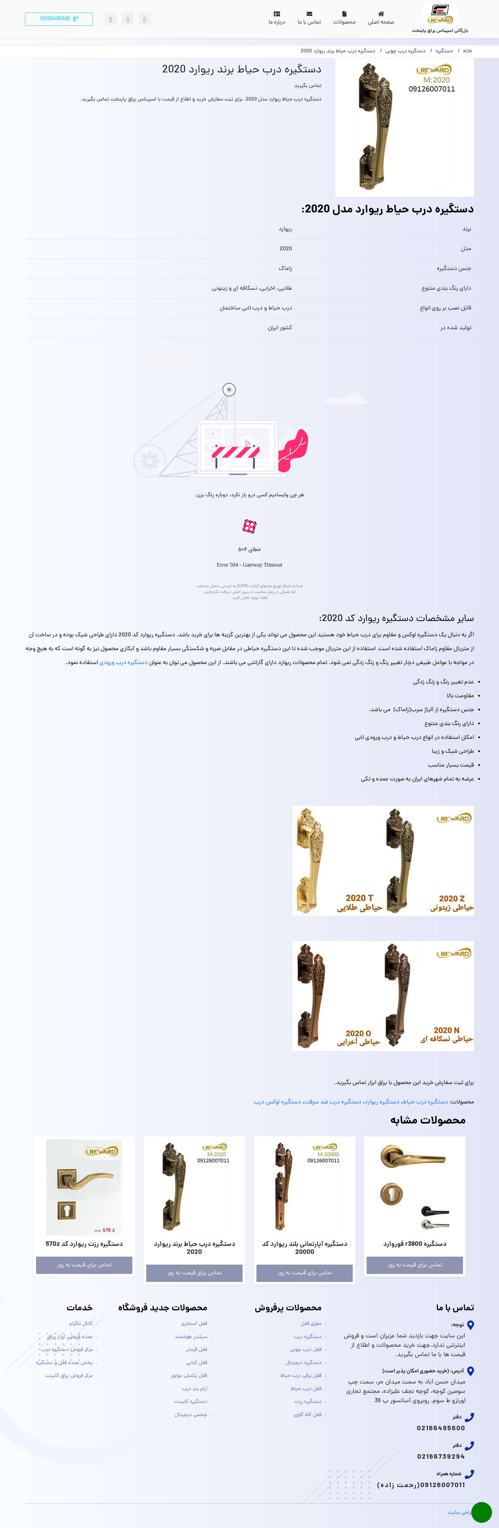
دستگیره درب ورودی (123, 662)
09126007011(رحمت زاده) (421, 1485)
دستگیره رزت (308, 1402)
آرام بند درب (194, 1389)
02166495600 (441, 1428)
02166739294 (441, 1457)
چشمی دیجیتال (191, 1415)
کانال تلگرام (81, 1324)
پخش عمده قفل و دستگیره (64, 1363)
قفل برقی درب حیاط (301, 1376)
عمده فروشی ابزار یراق (70, 1337)
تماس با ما (309, 19)
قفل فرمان (196, 1350)
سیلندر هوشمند (191, 1337)
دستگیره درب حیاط (425, 1102)
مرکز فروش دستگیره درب (67, 1350)
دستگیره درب (308, 1337)
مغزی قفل (311, 1324)
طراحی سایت (461, 1513)
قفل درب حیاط (306, 1389)
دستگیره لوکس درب (277, 1102)
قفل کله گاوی (308, 1415)
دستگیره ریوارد (382, 1102)
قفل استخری (194, 1324)
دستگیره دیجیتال (304, 1363)
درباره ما (277, 19)
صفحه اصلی (381, 19)
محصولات (344, 19)
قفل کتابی (196, 1363)
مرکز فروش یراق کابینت (69, 1376)
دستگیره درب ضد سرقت (332, 1102)
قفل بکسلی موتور (189, 1376)
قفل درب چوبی (306, 1350)
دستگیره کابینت (190, 1402)
